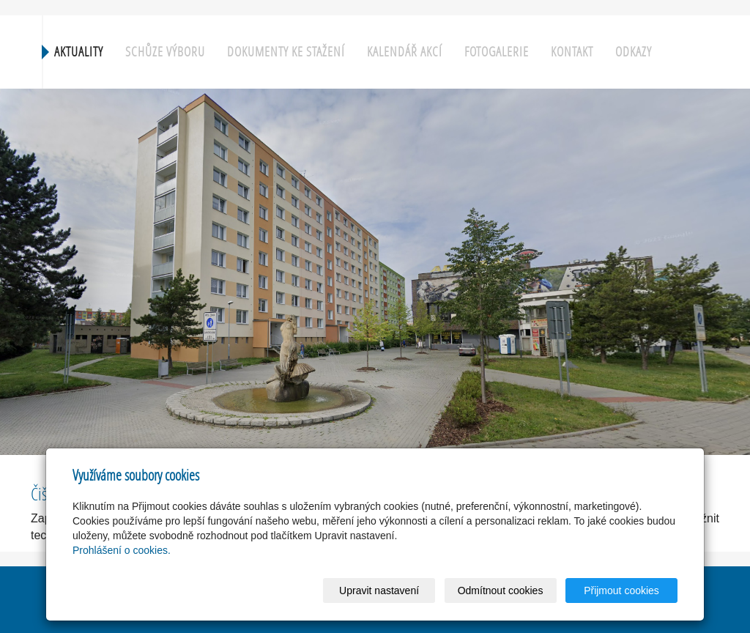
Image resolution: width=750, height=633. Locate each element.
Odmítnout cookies (500, 590)
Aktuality (78, 51)
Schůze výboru (165, 51)
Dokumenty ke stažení (286, 51)
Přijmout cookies (621, 590)
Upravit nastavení (379, 590)
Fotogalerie (496, 51)
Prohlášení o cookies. (122, 550)
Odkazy (633, 51)
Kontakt (572, 51)
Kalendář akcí (404, 51)
